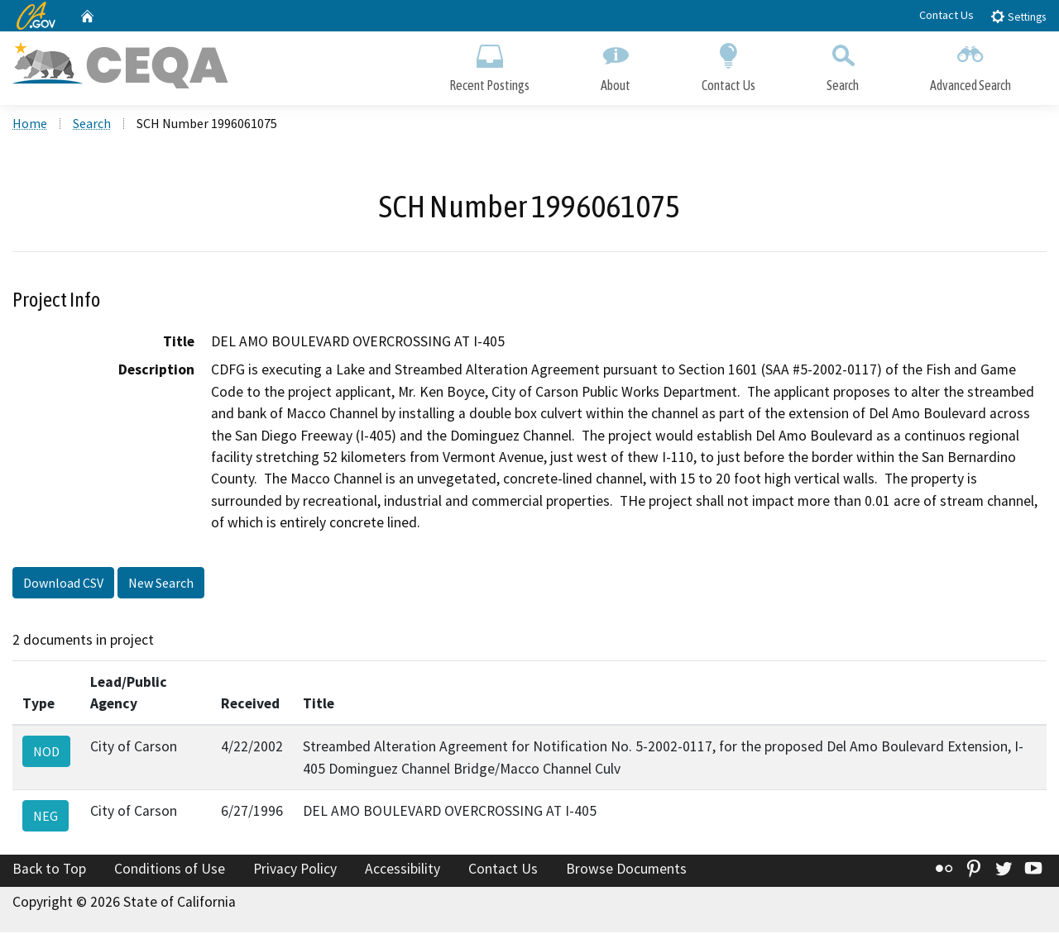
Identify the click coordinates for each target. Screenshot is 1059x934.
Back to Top (49, 870)
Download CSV (63, 583)
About (615, 64)
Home (29, 125)
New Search (161, 583)
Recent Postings (489, 64)
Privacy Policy (295, 870)
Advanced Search (970, 64)
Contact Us (946, 14)
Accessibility (402, 870)
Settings (1018, 16)
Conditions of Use (169, 870)
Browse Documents (626, 870)
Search (842, 64)
